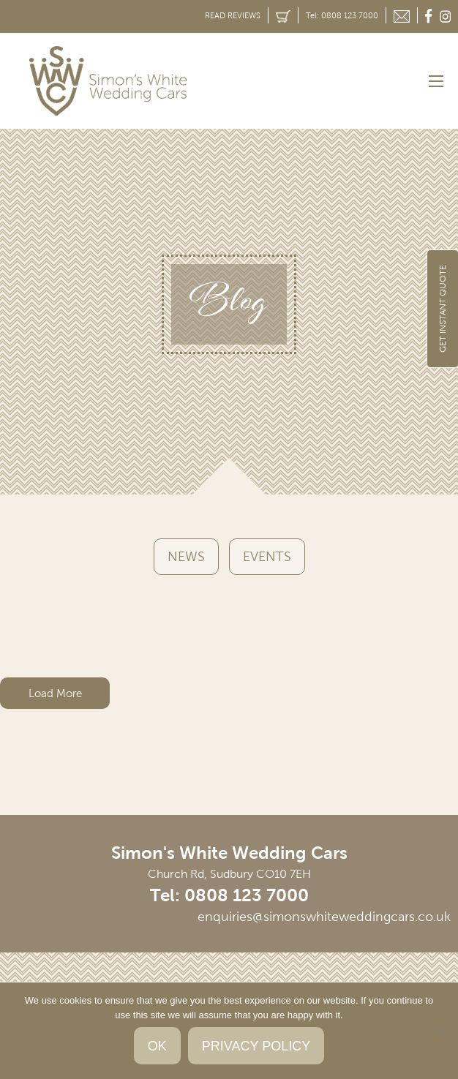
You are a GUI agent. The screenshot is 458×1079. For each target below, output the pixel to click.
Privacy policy (256, 1046)
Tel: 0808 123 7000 (342, 15)
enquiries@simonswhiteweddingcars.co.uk (324, 916)
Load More (55, 693)
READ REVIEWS (232, 15)
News (186, 556)
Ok (157, 1046)
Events (267, 556)
